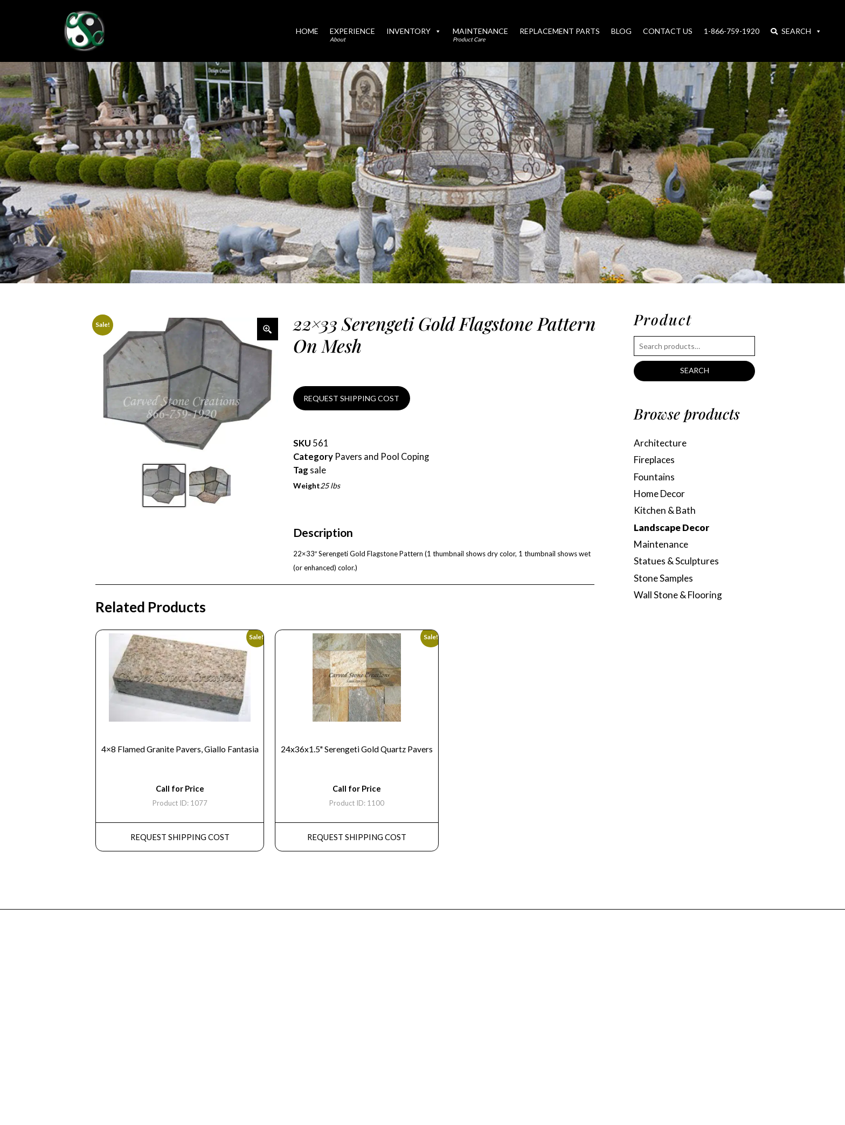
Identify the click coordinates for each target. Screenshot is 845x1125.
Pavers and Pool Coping (383, 457)
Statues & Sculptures (677, 562)
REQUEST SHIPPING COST (352, 398)
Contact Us (667, 31)
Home (307, 31)
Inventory (413, 31)
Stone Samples (664, 579)
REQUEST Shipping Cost (180, 839)
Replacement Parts (560, 31)
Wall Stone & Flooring (678, 597)
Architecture (661, 443)
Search (796, 31)
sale (318, 470)
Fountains (654, 477)
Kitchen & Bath (665, 511)
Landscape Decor (672, 528)
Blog (621, 31)
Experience (352, 34)
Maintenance (480, 34)
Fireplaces (655, 460)
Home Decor (661, 494)
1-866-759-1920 (731, 31)
